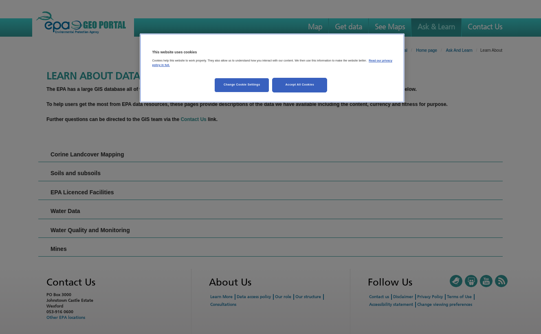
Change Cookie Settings (242, 84)
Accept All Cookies (300, 84)
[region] (272, 68)
